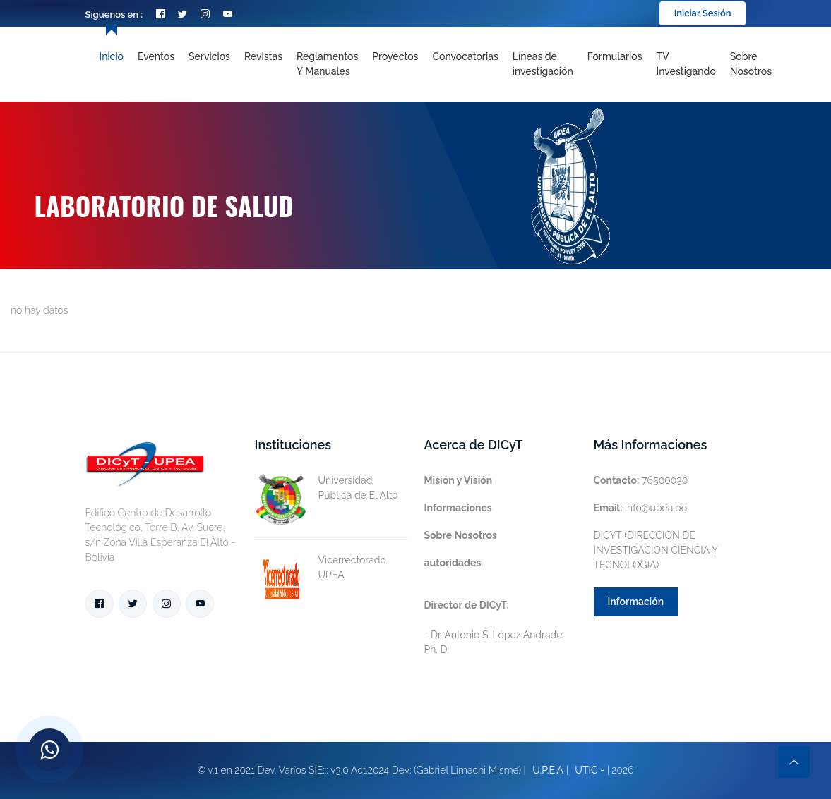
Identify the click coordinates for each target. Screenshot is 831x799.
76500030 (641, 480)
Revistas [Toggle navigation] (263, 56)
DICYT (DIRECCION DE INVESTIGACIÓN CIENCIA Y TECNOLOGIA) (656, 550)
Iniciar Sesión (702, 13)
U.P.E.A (547, 770)
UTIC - (589, 770)
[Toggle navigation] (543, 64)
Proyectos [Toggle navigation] (395, 56)
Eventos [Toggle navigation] (156, 56)
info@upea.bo (641, 507)
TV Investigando (686, 64)
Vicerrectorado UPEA (320, 568)
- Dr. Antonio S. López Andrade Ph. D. (493, 627)
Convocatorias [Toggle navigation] (465, 56)
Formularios (614, 56)
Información (636, 601)
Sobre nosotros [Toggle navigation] (751, 64)
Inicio (112, 56)
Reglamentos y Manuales (327, 64)
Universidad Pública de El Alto (326, 488)
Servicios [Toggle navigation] (209, 56)
